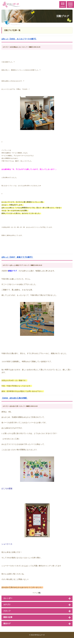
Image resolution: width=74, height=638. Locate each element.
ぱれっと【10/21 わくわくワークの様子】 (19, 39)
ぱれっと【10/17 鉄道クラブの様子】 (17, 257)
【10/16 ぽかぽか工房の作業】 (14, 398)
